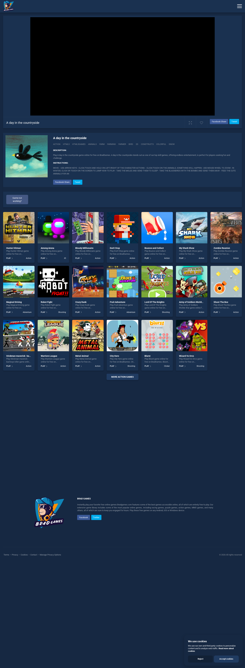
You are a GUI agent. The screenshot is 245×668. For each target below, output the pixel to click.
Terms (7, 555)
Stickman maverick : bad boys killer (23, 356)
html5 (66, 144)
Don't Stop (115, 248)
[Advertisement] (122, 430)
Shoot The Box (221, 302)
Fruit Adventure (117, 302)
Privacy (15, 555)
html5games (78, 144)
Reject (200, 659)
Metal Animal (82, 356)
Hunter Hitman (13, 248)
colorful (161, 144)
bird (131, 144)
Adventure (27, 312)
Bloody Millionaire (84, 248)
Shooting (62, 312)
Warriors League (49, 356)
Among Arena (47, 248)
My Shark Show (186, 248)
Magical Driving (14, 302)
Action (56, 144)
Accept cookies (226, 659)
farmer (122, 144)
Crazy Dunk (80, 302)
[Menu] (239, 6)
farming (111, 144)
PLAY (8, 258)
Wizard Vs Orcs (186, 356)
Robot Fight (46, 302)
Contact (34, 555)
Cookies (24, 555)
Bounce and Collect (154, 248)
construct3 (147, 144)
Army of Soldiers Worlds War (193, 302)
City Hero (114, 356)
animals (92, 144)
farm (102, 144)
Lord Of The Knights (154, 302)
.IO (65, 258)
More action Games (122, 377)
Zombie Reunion (222, 248)
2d (137, 144)
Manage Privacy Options (50, 555)
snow (172, 144)
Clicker (167, 366)
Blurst (147, 356)
